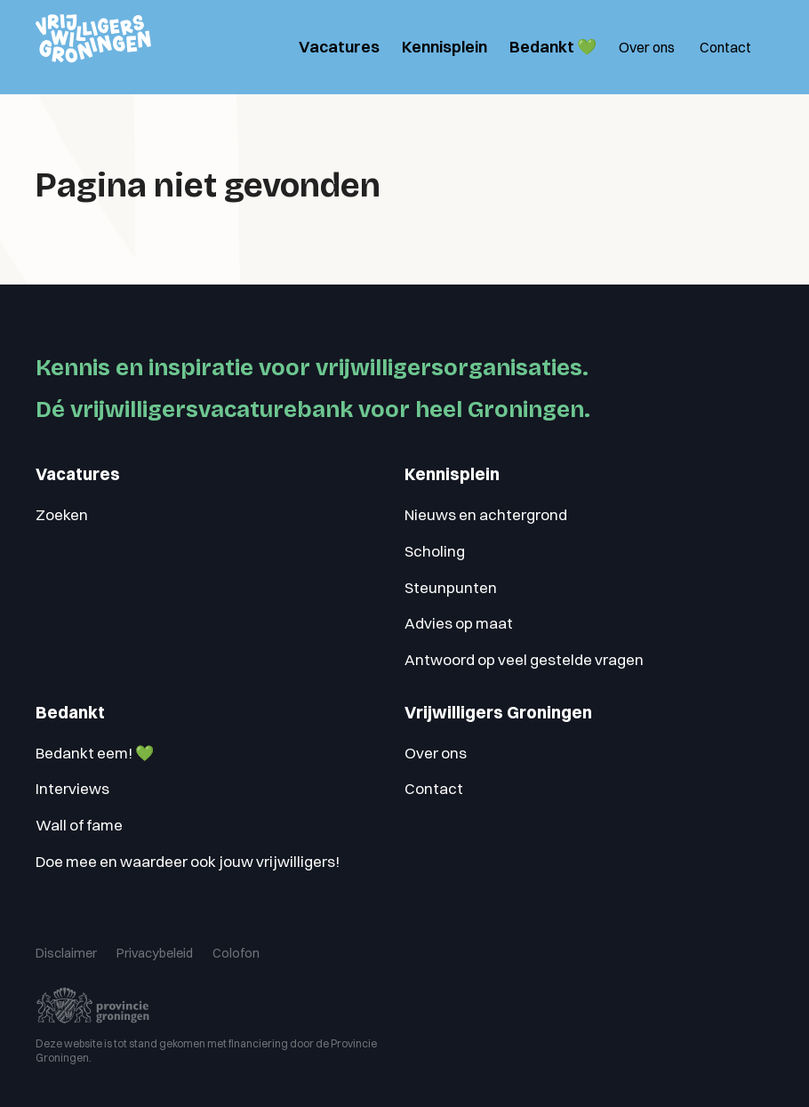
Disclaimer (63, 947)
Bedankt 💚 (553, 46)
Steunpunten (450, 587)
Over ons (647, 47)
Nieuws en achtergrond (485, 514)
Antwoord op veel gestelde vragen (524, 659)
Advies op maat (458, 623)
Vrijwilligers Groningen (498, 712)
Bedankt (70, 712)
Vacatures (339, 46)
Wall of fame (79, 824)
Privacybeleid (142, 947)
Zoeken (62, 514)
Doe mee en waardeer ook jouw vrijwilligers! (188, 861)
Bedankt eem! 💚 (95, 752)
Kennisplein (444, 46)
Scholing (434, 550)
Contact (725, 47)
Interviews (72, 788)
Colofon (214, 947)
